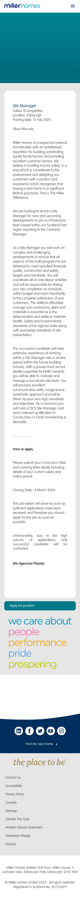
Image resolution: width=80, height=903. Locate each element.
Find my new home (39, 744)
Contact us (13, 778)
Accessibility (14, 786)
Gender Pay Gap (17, 819)
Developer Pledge (18, 836)
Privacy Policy (15, 794)
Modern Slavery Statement (24, 828)
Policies (11, 844)
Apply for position (22, 606)
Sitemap (11, 811)
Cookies (11, 803)
